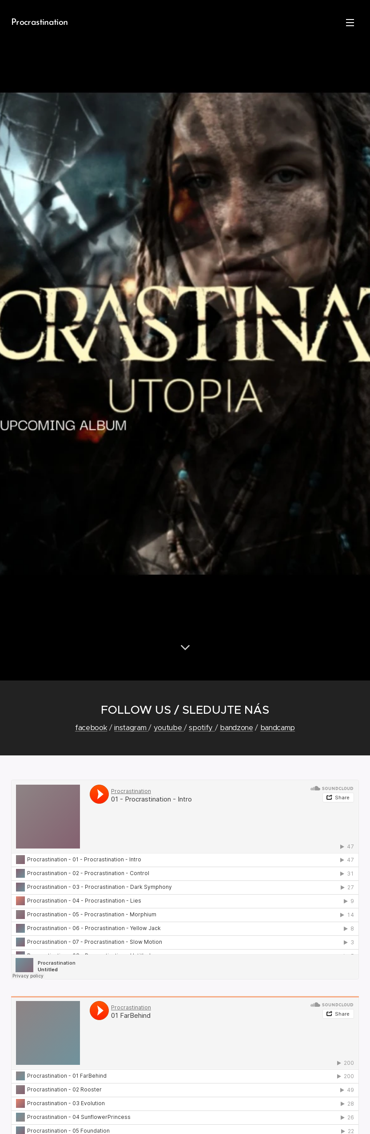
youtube (169, 727)
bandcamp (277, 727)
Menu (350, 22)
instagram (131, 727)
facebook (91, 727)
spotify (202, 727)
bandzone (236, 727)
